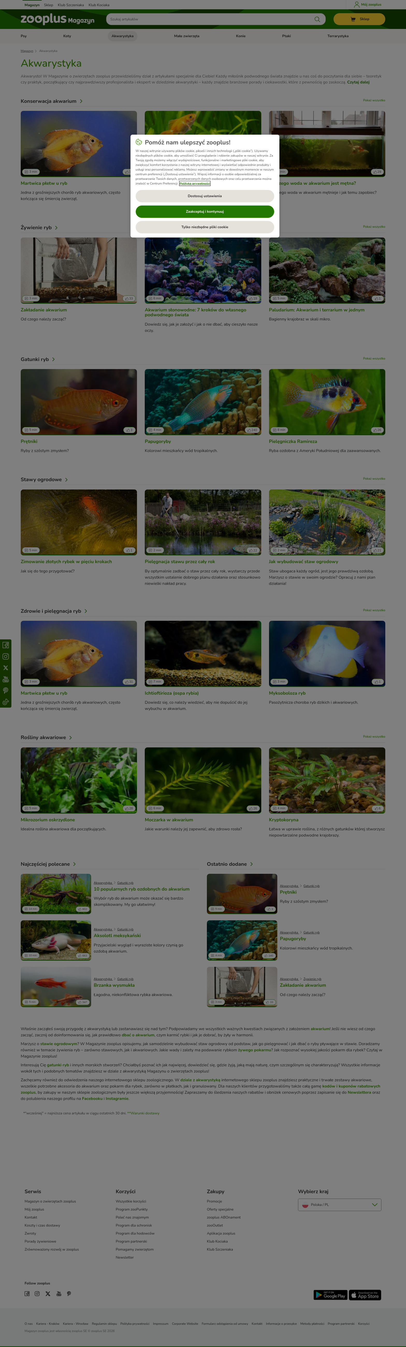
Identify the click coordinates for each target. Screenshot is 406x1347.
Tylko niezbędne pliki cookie (204, 227)
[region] (204, 186)
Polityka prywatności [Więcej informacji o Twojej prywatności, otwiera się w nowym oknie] (195, 183)
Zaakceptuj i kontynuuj (205, 211)
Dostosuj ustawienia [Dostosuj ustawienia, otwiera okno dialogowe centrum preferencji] (205, 196)
